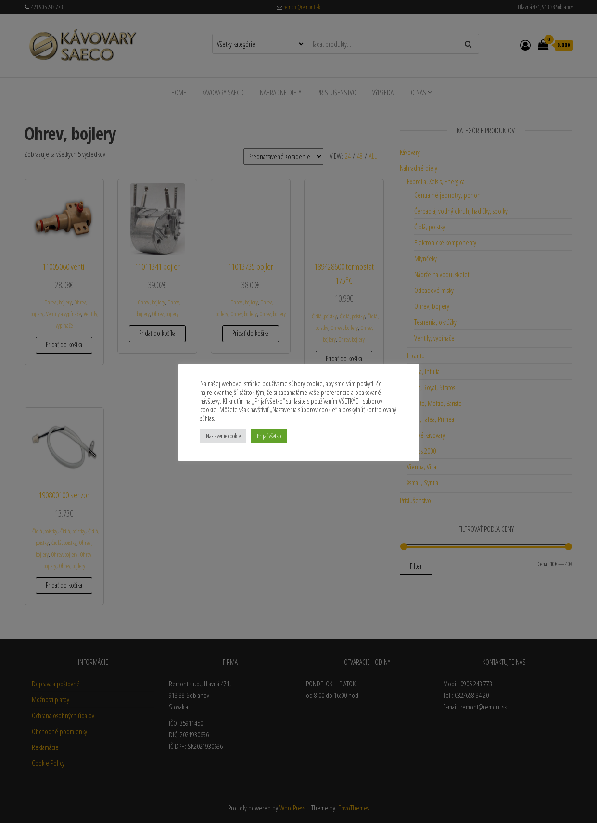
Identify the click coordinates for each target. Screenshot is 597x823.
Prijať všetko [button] (269, 435)
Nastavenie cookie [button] (223, 435)
